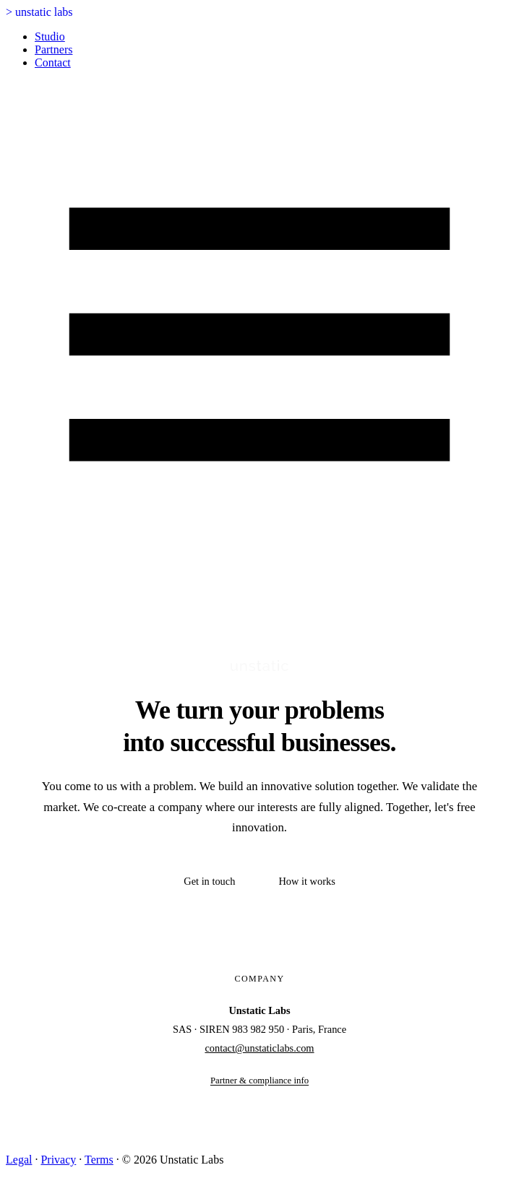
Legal (19, 1159)
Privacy (58, 1159)
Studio (50, 36)
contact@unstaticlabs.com (259, 1048)
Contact (53, 62)
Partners (53, 49)
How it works (306, 881)
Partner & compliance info (259, 1080)
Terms (99, 1159)
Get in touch (209, 881)
